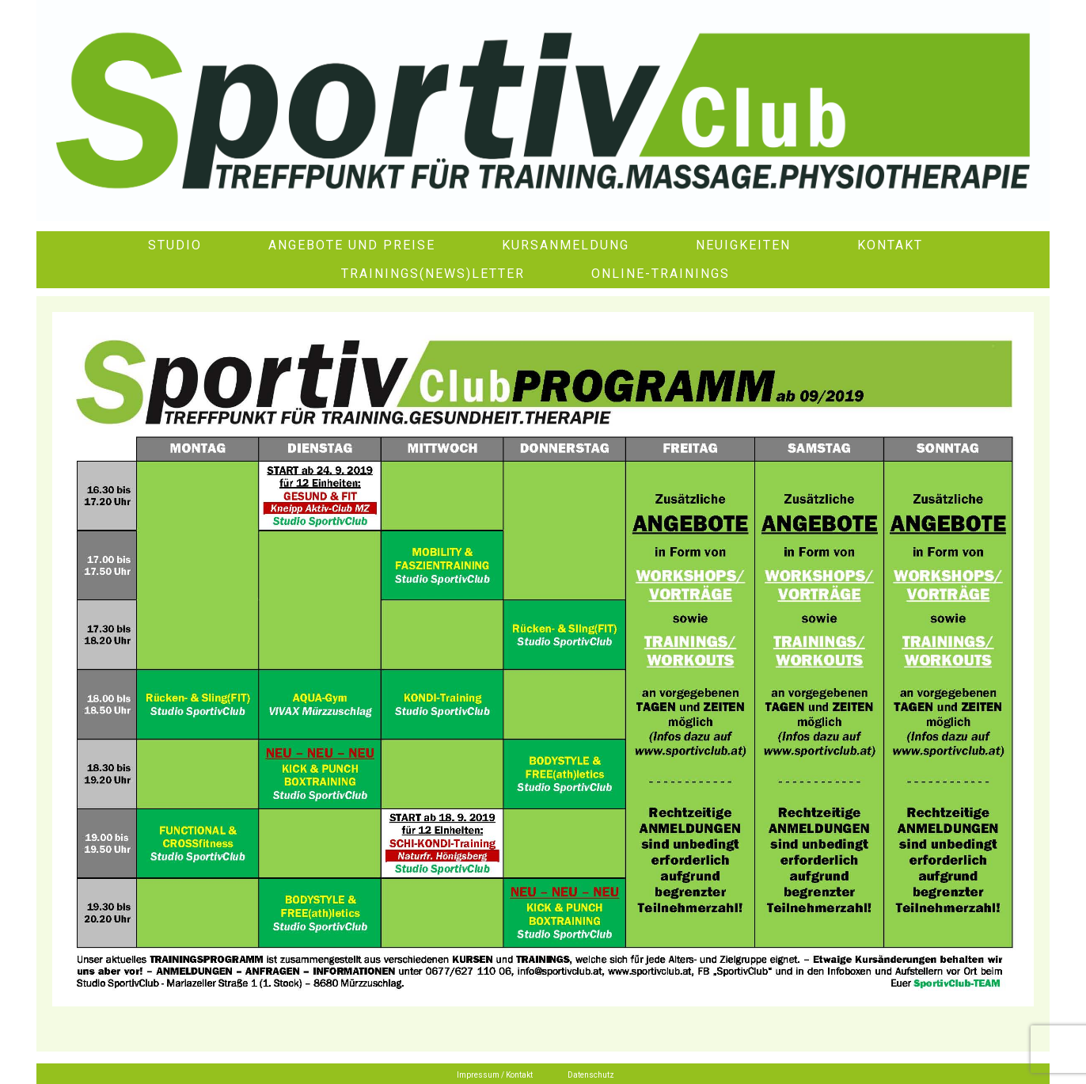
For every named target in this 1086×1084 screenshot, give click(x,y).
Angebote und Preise (351, 245)
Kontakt (890, 245)
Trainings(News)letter (433, 273)
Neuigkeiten (743, 245)
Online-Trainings (660, 273)
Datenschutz (591, 1075)
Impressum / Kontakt (495, 1075)
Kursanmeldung (565, 245)
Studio (175, 245)
